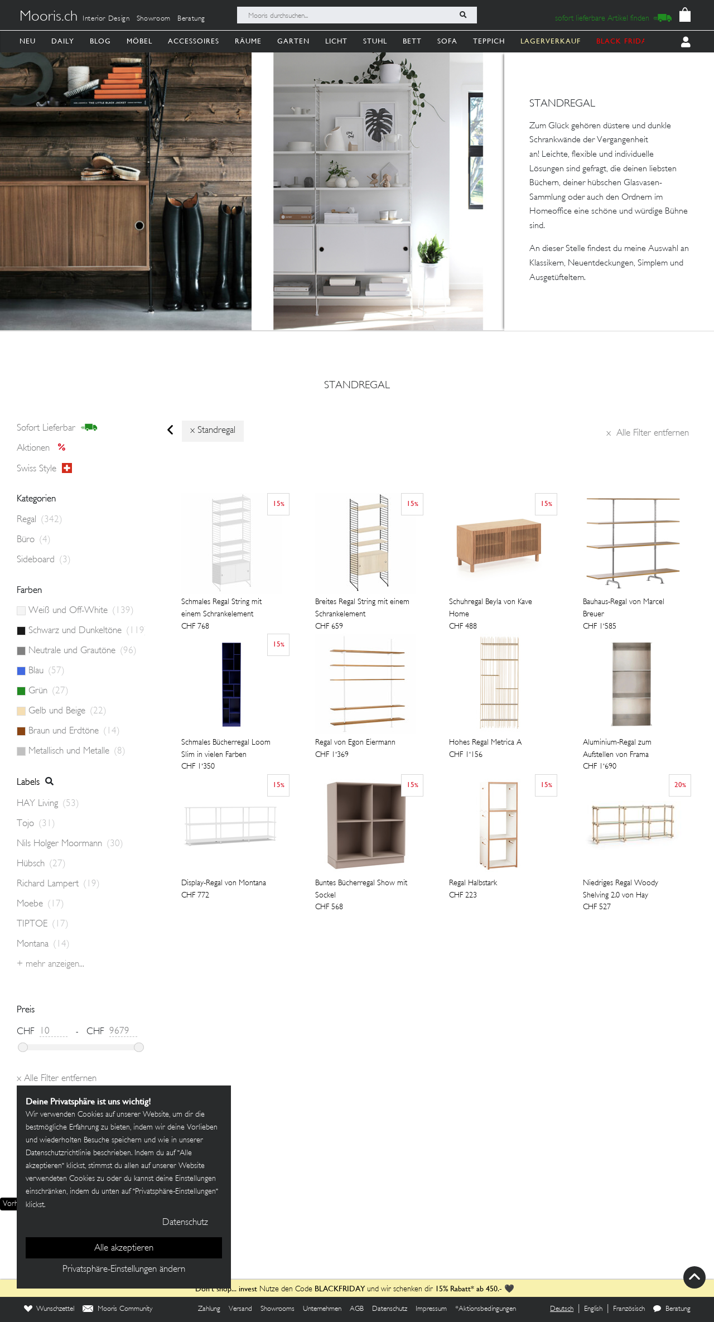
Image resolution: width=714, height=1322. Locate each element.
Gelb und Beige (67, 711)
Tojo (36, 823)
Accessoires (193, 41)
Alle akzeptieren (123, 1248)
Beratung (191, 19)
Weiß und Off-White (81, 610)
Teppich (489, 41)
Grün (48, 691)
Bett (412, 41)
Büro (34, 539)
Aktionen (44, 448)
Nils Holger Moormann (70, 843)
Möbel (139, 41)
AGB (357, 1309)
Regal (39, 519)
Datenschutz (389, 1309)
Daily (62, 41)
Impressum (431, 1309)
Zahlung (209, 1309)
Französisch (629, 1309)
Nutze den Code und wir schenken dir (314, 1289)
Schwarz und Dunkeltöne (86, 630)
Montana (43, 944)
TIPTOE (43, 924)
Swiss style (44, 468)
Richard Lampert (58, 884)
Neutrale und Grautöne (82, 650)
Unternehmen (322, 1309)
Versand (240, 1309)
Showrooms (277, 1309)
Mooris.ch (49, 17)
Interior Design (106, 19)
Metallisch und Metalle (77, 751)
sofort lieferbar (57, 427)
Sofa (447, 41)
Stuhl (375, 41)
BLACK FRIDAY (624, 41)
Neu (28, 41)
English (593, 1309)
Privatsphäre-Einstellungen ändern (123, 1269)
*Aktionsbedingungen (485, 1309)
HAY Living (48, 803)
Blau (46, 671)
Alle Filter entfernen (647, 433)
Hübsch (41, 864)
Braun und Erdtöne (74, 731)
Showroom (154, 19)
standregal (357, 386)
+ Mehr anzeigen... (50, 964)
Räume (248, 41)
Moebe (40, 904)
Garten (293, 41)
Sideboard (44, 560)
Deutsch (561, 1309)
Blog (100, 41)
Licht (336, 41)
